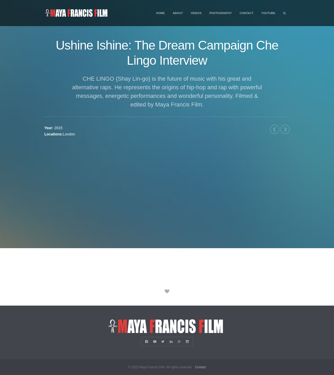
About (178, 13)
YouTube (268, 13)
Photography (220, 13)
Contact (246, 13)
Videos (196, 13)
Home (160, 13)
